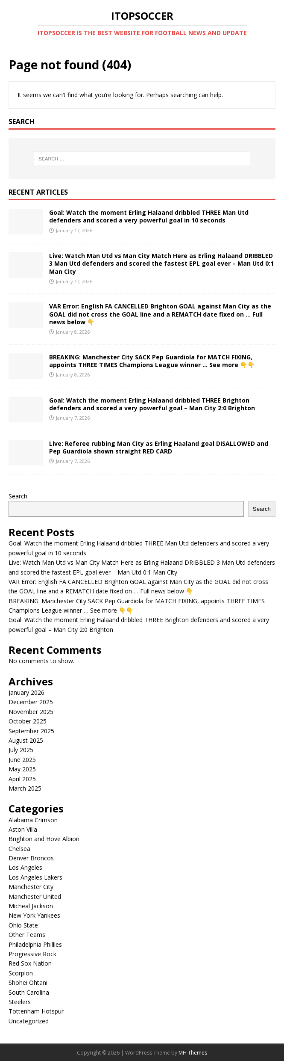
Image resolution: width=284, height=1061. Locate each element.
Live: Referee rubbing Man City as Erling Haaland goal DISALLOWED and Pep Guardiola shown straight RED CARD (158, 447)
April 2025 (22, 779)
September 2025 (31, 731)
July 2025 (21, 750)
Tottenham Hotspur (36, 1011)
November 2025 (31, 712)
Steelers (20, 1002)
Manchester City (31, 887)
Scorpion (21, 973)
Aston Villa (23, 829)
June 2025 (22, 760)
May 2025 (22, 769)
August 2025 (26, 740)
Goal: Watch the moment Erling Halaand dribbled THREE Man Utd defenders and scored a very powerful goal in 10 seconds (149, 216)
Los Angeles (25, 867)
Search (18, 496)
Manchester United (35, 896)
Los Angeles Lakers (35, 877)
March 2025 (25, 788)
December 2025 (31, 702)
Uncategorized (29, 1021)
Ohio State (23, 925)
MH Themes (193, 1052)
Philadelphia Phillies (35, 944)
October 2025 (28, 721)
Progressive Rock (32, 954)
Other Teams (27, 935)
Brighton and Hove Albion (44, 839)
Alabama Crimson (33, 820)
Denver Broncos (31, 858)
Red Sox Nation (30, 963)
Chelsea (19, 849)
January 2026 (26, 692)
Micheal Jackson (31, 906)
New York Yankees (34, 915)
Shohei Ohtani (28, 982)
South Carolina (29, 992)
